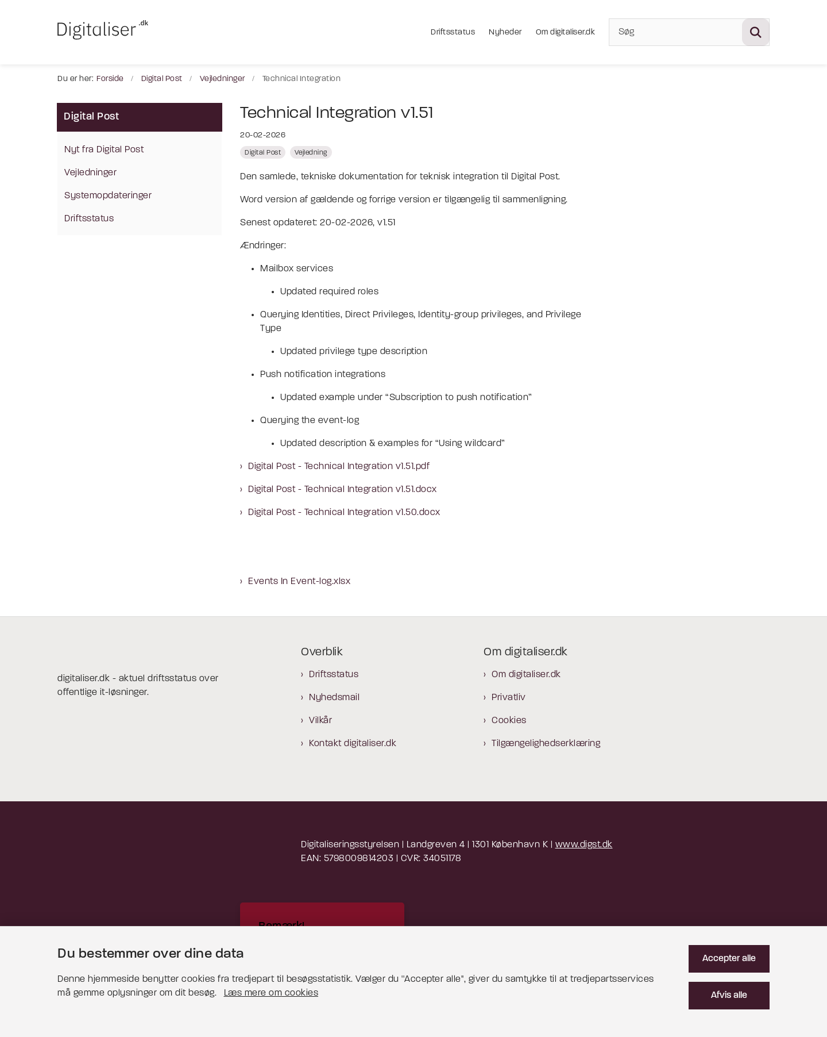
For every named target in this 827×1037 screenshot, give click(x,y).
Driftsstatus (333, 674)
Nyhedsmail (334, 697)
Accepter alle (729, 958)
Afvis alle (729, 995)
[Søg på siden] (756, 32)
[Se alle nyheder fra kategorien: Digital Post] (262, 152)
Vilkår (320, 720)
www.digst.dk (584, 845)
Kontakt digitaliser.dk (352, 743)
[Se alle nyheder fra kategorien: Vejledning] (311, 152)
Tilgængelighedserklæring (546, 743)
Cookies (509, 720)
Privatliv (509, 697)
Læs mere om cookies (271, 993)
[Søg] (689, 32)
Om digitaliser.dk (526, 674)
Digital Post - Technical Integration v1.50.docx (344, 512)
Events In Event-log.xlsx (299, 581)
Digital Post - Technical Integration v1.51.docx (342, 489)
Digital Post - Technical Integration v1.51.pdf (339, 466)
